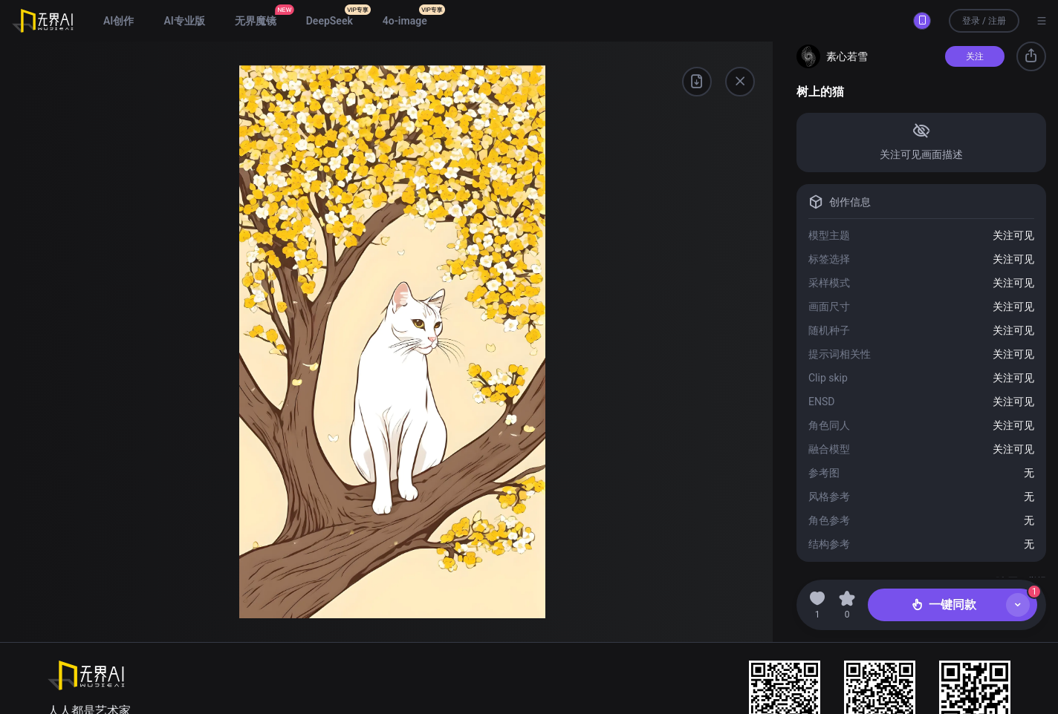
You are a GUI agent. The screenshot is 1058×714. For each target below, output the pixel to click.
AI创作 (118, 21)
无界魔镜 (255, 21)
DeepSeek (329, 21)
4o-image (405, 21)
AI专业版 (183, 21)
